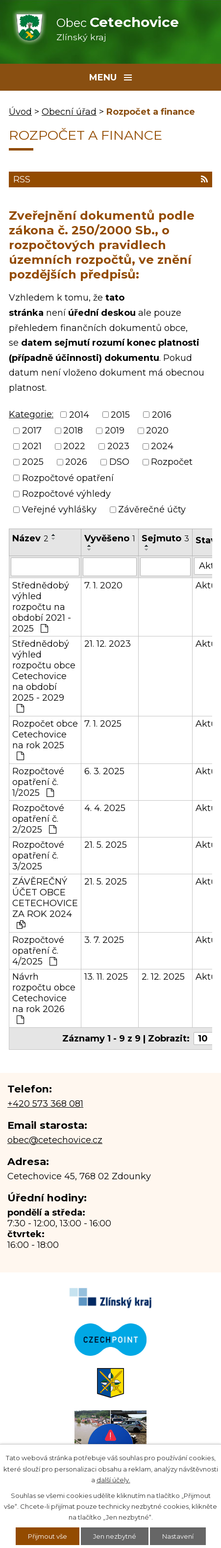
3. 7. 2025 (104, 940)
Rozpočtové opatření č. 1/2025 (38, 782)
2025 (33, 462)
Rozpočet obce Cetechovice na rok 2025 (45, 739)
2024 (162, 446)
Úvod (20, 111)
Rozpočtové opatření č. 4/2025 (38, 951)
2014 (79, 414)
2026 (76, 462)
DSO (119, 462)
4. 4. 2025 (104, 808)
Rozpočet (172, 462)
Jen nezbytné (114, 1536)
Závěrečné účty (152, 510)
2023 (118, 446)
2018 (73, 430)
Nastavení (178, 1536)
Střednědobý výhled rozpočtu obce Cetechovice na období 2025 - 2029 (43, 675)
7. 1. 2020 (103, 585)
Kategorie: (31, 414)
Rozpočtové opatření (68, 478)
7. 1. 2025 (103, 723)
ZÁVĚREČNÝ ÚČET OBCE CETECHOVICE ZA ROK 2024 (45, 902)
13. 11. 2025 (106, 976)
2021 (32, 446)
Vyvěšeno (109, 538)
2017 (32, 430)
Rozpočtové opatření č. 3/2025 (38, 855)
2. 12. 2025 (163, 976)
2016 (162, 414)
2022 (74, 446)
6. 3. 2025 (104, 771)
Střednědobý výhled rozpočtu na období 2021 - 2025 (41, 607)
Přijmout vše (47, 1536)
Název (30, 538)
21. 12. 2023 (107, 643)
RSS (110, 179)
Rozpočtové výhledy (66, 493)
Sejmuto (165, 538)
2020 (157, 430)
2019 (114, 430)
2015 (120, 414)
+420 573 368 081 (45, 1103)
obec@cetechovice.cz (54, 1140)
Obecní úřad (69, 111)
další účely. (113, 1480)
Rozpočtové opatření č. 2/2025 (38, 819)
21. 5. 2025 (105, 844)
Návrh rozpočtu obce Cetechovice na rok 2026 (43, 997)
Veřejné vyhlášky (59, 510)
